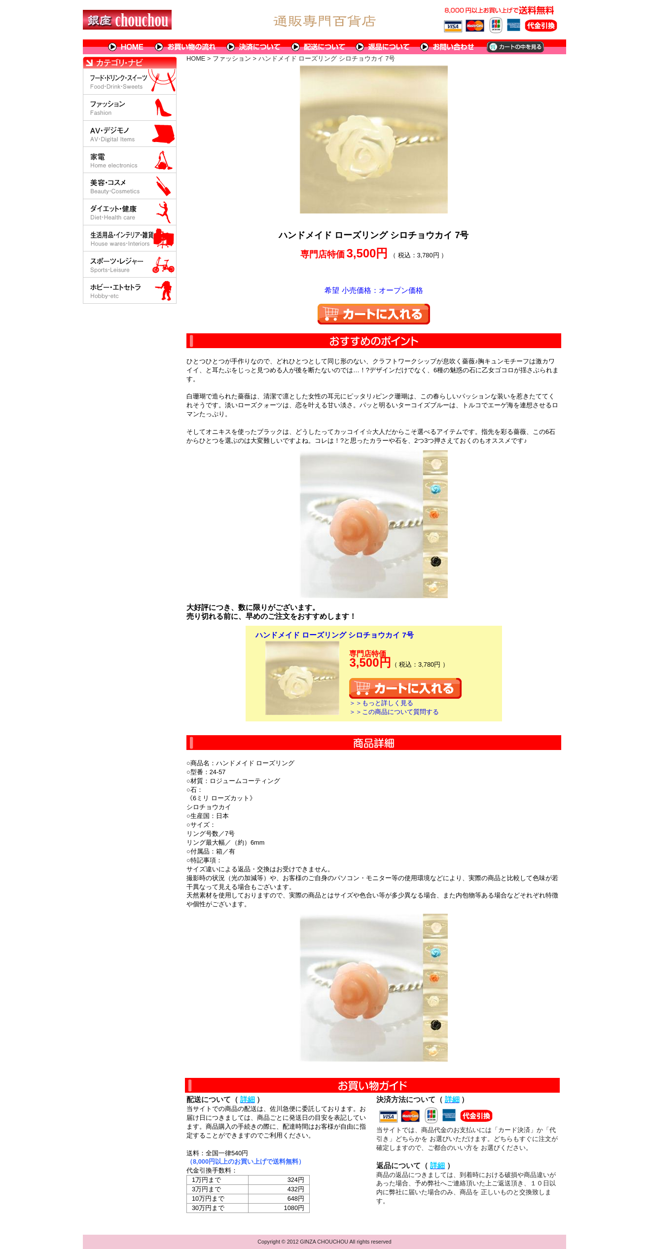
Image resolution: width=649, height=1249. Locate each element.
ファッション (232, 58)
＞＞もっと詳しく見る (381, 703)
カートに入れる (374, 314)
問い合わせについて (447, 46)
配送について (318, 46)
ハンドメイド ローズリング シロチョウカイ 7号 (334, 635)
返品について (383, 46)
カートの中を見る (514, 46)
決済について (253, 46)
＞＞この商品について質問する (394, 711)
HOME (126, 46)
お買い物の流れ (185, 46)
